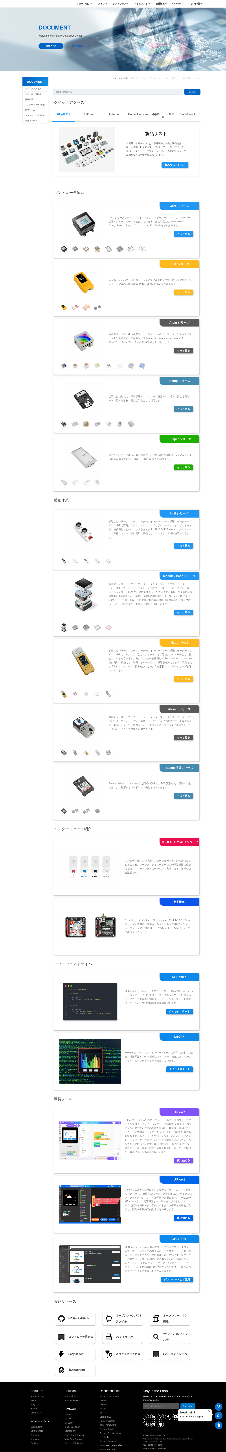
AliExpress (36, 1422)
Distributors (36, 1414)
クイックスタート (179, 998)
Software (70, 1396)
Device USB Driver (73, 1431)
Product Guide (107, 1416)
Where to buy (40, 1408)
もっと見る (183, 219)
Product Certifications (110, 1420)
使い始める (183, 1147)
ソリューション (82, 3)
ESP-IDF (104, 1400)
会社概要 (160, 3)
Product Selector (108, 1429)
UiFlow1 (68, 1402)
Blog (33, 1392)
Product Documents (109, 1384)
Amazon (35, 1426)
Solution (70, 1378)
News (33, 1388)
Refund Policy (145, 1447)
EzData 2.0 (69, 1418)
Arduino (103, 1396)
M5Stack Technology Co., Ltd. (54, 1447)
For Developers (72, 1388)
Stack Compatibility (109, 1441)
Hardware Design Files (111, 1433)
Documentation (110, 1378)
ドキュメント (141, 3)
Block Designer (71, 1414)
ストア (101, 3)
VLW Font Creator (73, 1426)
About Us (37, 1378)
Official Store (37, 1418)
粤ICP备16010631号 (187, 1447)
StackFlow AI (106, 1404)
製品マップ (51, 46)
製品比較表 (77, 46)
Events (34, 1396)
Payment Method (159, 1447)
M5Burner (69, 1410)
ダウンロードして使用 (176, 1266)
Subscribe (188, 1394)
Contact (176, 3)
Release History (107, 1437)
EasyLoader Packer (74, 1422)
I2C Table (104, 1425)
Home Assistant (107, 1408)
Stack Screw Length (109, 1445)
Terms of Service (118, 1447)
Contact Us (36, 1400)
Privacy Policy (105, 1447)
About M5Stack (38, 1384)
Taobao (34, 1431)
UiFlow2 (68, 1406)
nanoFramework (108, 1412)
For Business (70, 1384)
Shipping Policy (132, 1447)
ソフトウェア (119, 3)
